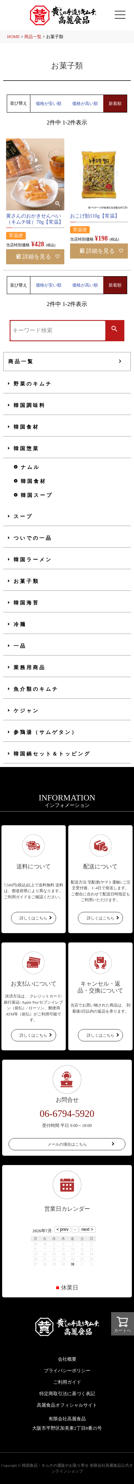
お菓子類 (26, 581)
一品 (20, 646)
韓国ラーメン (33, 559)
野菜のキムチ (33, 384)
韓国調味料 (30, 405)
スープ (23, 516)
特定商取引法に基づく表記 (67, 1393)
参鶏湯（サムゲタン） (46, 732)
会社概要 (67, 1359)
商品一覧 (32, 36)
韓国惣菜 (26, 448)
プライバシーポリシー (67, 1370)
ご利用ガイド (67, 1382)
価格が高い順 (85, 103)
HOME (13, 36)
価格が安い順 (48, 103)
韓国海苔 (26, 603)
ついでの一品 (33, 538)
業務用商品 (30, 667)
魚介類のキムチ (36, 689)
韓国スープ (37, 495)
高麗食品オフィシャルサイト (67, 1405)
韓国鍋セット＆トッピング (52, 754)
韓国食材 (26, 427)
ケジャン (26, 710)
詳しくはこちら (33, 918)
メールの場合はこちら (67, 1144)
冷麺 (20, 624)
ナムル (30, 467)
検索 (114, 329)
